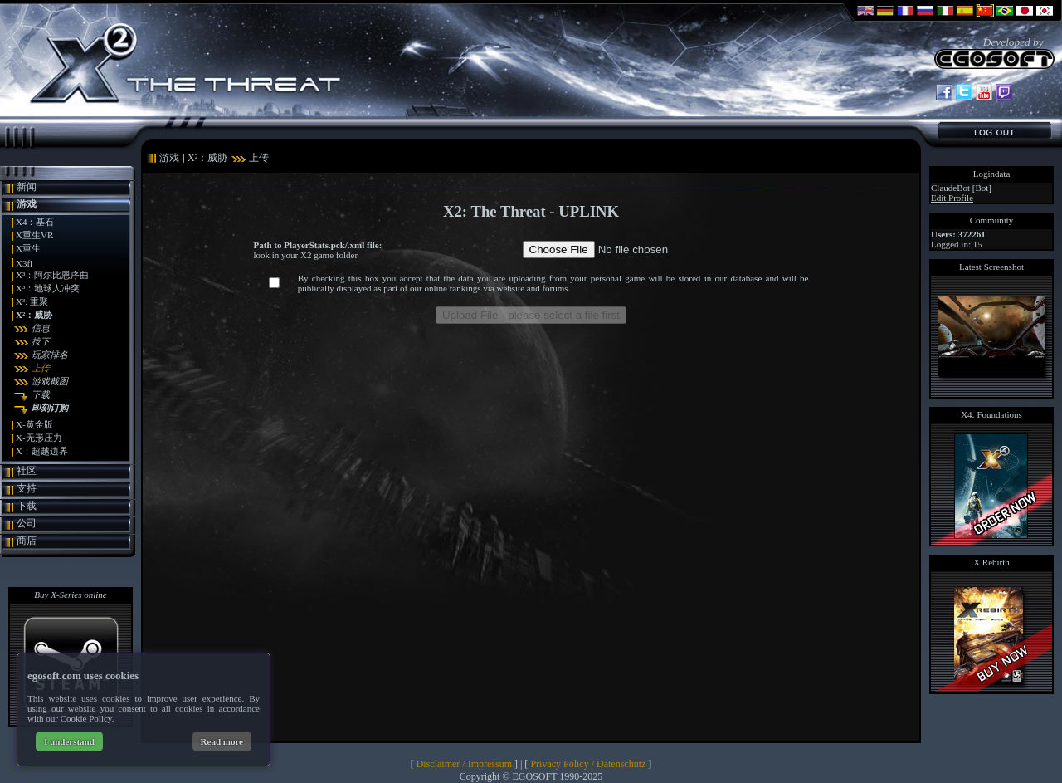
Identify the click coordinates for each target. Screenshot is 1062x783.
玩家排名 (50, 355)
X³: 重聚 (32, 301)
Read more (222, 741)
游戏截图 (50, 381)
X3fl (24, 263)
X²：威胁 (34, 315)
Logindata (992, 174)
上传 (41, 368)
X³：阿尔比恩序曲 (52, 275)
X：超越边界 (42, 451)
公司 (27, 523)
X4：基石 (35, 222)
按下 (41, 341)
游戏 (27, 204)
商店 (27, 540)
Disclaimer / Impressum (464, 764)
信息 (41, 328)
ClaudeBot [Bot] (961, 188)
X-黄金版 (34, 424)
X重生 (28, 248)
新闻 (27, 187)
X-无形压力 (39, 438)
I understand (69, 741)
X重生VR (34, 235)
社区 (27, 471)
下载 (41, 394)
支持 (27, 488)
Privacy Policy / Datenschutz (587, 764)
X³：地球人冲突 (48, 288)
